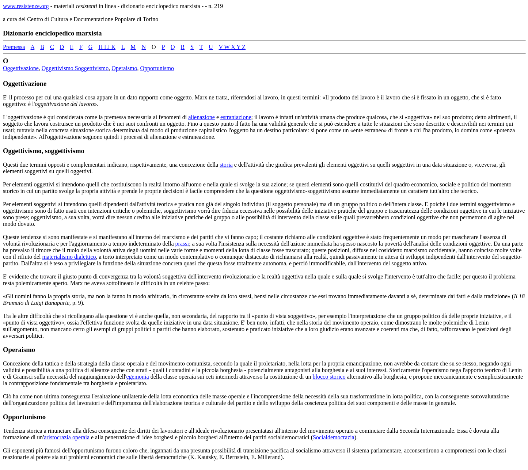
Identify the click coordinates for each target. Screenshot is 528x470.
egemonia (137, 377)
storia (226, 165)
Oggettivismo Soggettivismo (75, 68)
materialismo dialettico (69, 257)
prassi (182, 243)
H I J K (106, 47)
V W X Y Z (232, 47)
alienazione (201, 117)
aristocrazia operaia (67, 437)
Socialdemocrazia (333, 437)
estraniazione (235, 117)
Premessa (14, 47)
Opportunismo (157, 68)
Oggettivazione (21, 68)
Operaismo (124, 68)
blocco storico (329, 377)
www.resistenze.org (26, 6)
